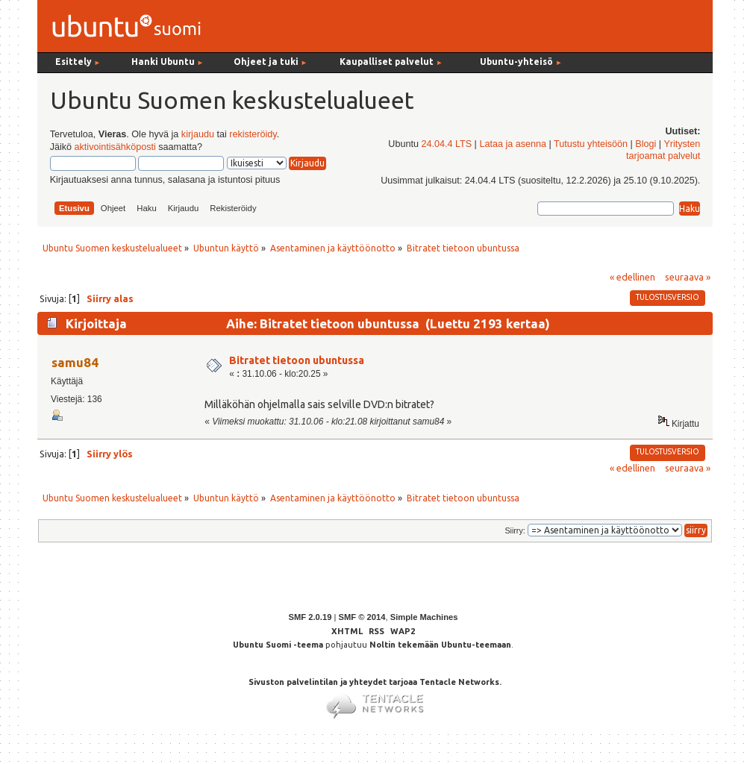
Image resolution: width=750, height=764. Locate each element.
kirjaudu (197, 134)
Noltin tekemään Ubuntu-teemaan (440, 644)
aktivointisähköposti (115, 147)
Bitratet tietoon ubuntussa (296, 360)
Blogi (645, 144)
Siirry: (514, 530)
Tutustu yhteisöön (591, 144)
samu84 (75, 362)
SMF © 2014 (361, 617)
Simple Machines (424, 617)
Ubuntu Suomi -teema (278, 644)
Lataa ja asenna (512, 144)
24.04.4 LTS (446, 144)
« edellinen (632, 277)
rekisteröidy (252, 134)
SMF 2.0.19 (310, 617)
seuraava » (687, 277)
